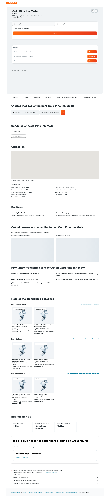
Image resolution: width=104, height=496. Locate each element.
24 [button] (24, 56)
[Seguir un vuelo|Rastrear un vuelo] (3, 23)
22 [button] (45, 52)
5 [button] (32, 44)
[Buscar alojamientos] (3, 11)
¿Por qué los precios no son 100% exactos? (56, 483)
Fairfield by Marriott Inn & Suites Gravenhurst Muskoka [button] (43, 325)
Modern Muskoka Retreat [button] (19, 325)
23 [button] (49, 52)
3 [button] (24, 44)
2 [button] (49, 40)
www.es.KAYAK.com (15, 492)
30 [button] (49, 56)
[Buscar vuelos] (3, 8)
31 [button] (24, 60)
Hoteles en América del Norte (35, 492)
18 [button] (28, 52)
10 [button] (24, 48)
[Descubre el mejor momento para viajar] (3, 27)
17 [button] (24, 52)
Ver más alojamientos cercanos (90, 304)
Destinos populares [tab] (32, 447)
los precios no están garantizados (49, 472)
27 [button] (37, 56)
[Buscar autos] (3, 15)
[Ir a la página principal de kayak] (11, 3)
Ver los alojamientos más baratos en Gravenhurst (85, 339)
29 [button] (45, 56)
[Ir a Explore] (3, 20)
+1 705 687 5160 (17, 18)
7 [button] (54, 44)
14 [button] (41, 48)
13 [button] (36, 48)
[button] (3, 3)
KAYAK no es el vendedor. (56, 477)
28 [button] (41, 56)
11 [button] (28, 48)
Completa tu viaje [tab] (19, 447)
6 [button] (36, 44)
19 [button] (32, 52)
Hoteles (24, 492)
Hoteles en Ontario (59, 492)
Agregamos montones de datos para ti (56, 480)
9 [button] (49, 44)
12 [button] (32, 48)
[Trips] (3, 35)
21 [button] (41, 52)
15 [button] (45, 48)
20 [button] (37, 52)
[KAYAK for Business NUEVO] (3, 30)
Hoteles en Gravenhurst (21, 457)
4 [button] (28, 44)
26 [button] (32, 56)
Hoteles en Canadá (48, 492)
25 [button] (28, 56)
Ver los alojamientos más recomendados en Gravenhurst (83, 373)
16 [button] (49, 48)
